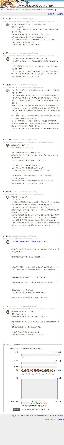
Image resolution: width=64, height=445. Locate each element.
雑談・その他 (20, 10)
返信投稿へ (51, 14)
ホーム (3, 10)
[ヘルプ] (58, 352)
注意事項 (60, 14)
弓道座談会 (10, 10)
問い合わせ (60, 423)
